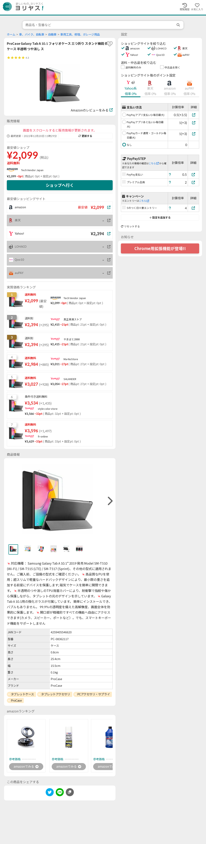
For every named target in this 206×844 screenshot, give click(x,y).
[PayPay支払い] (193, 174)
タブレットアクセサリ (55, 694)
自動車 (52, 34)
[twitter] (50, 793)
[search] (179, 25)
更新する (85, 136)
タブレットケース (22, 694)
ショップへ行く (60, 185)
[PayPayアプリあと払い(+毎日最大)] (193, 122)
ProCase (16, 700)
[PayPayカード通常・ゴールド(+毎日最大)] (193, 133)
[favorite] (110, 44)
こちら (154, 163)
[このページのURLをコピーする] (70, 792)
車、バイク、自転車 (31, 34)
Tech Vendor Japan (32, 170)
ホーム (11, 34)
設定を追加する (160, 217)
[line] (60, 793)
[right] (110, 501)
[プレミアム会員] (193, 182)
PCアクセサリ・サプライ (93, 694)
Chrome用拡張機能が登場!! (160, 248)
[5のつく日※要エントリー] (193, 208)
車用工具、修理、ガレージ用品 (80, 34)
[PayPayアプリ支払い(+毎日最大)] (193, 115)
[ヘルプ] (170, 174)
